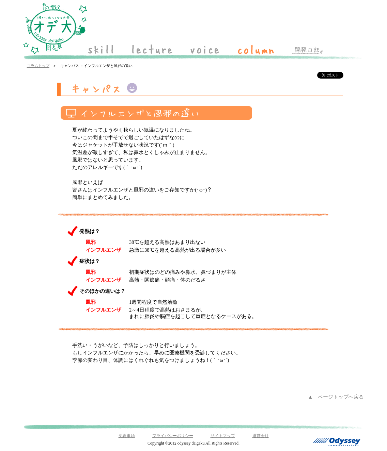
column (256, 49)
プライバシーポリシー (172, 435)
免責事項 (127, 435)
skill (100, 49)
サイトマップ (223, 435)
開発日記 (308, 49)
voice (204, 49)
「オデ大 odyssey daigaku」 (55, 28)
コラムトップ (38, 66)
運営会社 (260, 435)
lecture (151, 49)
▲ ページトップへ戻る (336, 397)
